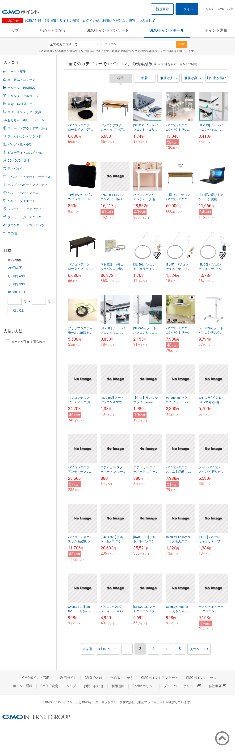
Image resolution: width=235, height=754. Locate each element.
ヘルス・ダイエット (21, 201)
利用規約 (118, 686)
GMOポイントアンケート (107, 30)
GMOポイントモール (166, 30)
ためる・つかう (52, 30)
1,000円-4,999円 (18, 276)
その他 (12, 233)
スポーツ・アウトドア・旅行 (27, 128)
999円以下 (15, 268)
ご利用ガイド (67, 678)
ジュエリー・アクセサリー (26, 209)
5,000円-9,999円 (18, 284)
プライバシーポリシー (182, 686)
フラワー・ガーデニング (24, 217)
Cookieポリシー (144, 686)
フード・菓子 (17, 71)
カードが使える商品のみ (25, 341)
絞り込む (19, 310)
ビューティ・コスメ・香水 (26, 152)
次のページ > (199, 649)
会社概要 (217, 686)
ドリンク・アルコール (23, 96)
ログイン (186, 9)
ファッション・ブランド (24, 136)
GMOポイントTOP (35, 678)
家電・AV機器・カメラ (23, 104)
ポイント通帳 (216, 30)
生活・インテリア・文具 (24, 112)
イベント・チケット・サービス (29, 177)
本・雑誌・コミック (21, 79)
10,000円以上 (17, 292)
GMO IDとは (93, 678)
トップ (13, 30)
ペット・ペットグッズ (23, 193)
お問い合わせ (94, 686)
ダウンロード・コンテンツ (26, 225)
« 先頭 (87, 649)
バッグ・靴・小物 (20, 144)
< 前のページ (107, 649)
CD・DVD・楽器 (19, 160)
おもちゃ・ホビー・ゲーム (26, 120)
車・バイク (15, 168)
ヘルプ (209, 9)
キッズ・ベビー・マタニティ (27, 185)
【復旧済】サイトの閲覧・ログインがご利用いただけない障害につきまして (90, 20)
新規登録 (162, 9)
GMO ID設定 (225, 9)
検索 (181, 44)
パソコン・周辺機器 (21, 88)
